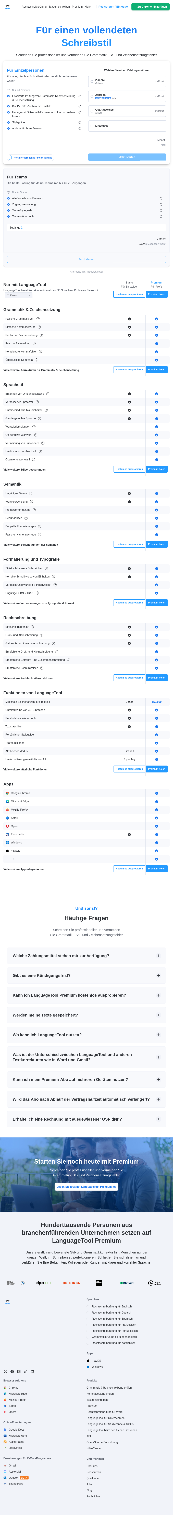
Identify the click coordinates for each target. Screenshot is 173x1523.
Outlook (19, 1478)
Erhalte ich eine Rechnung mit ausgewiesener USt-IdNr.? (67, 1119)
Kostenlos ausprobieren (129, 294)
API (88, 1436)
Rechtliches (93, 1496)
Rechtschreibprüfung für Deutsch (111, 1312)
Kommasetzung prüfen (100, 1393)
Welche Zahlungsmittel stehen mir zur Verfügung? (61, 955)
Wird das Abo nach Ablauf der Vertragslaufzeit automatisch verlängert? (81, 1099)
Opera (12, 1412)
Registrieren (106, 6)
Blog (89, 1490)
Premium (91, 1405)
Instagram (19, 1372)
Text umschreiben (97, 1399)
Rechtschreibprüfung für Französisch (114, 1324)
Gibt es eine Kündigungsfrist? (42, 975)
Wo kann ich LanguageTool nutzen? (47, 1035)
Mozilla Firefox (17, 1399)
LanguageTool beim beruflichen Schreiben (111, 1430)
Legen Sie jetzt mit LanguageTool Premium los (86, 1186)
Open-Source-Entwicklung (102, 1442)
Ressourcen (93, 1472)
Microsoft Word (18, 1435)
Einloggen (122, 6)
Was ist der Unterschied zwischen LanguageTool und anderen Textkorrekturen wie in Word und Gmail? (72, 1057)
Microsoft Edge (18, 1393)
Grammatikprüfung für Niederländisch (114, 1336)
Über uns (91, 1466)
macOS (96, 1360)
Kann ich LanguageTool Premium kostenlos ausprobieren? (69, 995)
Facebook (12, 1372)
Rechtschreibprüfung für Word (104, 1412)
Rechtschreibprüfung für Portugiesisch (115, 1330)
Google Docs (16, 1429)
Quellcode (92, 1478)
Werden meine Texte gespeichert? (45, 1015)
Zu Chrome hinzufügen (152, 6)
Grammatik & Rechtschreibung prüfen (109, 1387)
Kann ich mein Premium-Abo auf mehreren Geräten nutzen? (70, 1079)
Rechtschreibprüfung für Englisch (112, 1306)
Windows (97, 1366)
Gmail (12, 1465)
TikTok (26, 1372)
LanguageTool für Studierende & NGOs (109, 1424)
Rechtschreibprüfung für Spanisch (112, 1318)
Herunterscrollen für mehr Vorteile (30, 158)
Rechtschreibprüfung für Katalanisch (113, 1343)
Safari (12, 1405)
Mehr (88, 6)
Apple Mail (15, 1471)
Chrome (13, 1387)
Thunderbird (16, 1483)
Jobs (89, 1484)
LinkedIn (32, 1372)
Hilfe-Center (93, 1448)
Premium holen (156, 294)
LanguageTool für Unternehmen (105, 1418)
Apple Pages (16, 1441)
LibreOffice (15, 1447)
